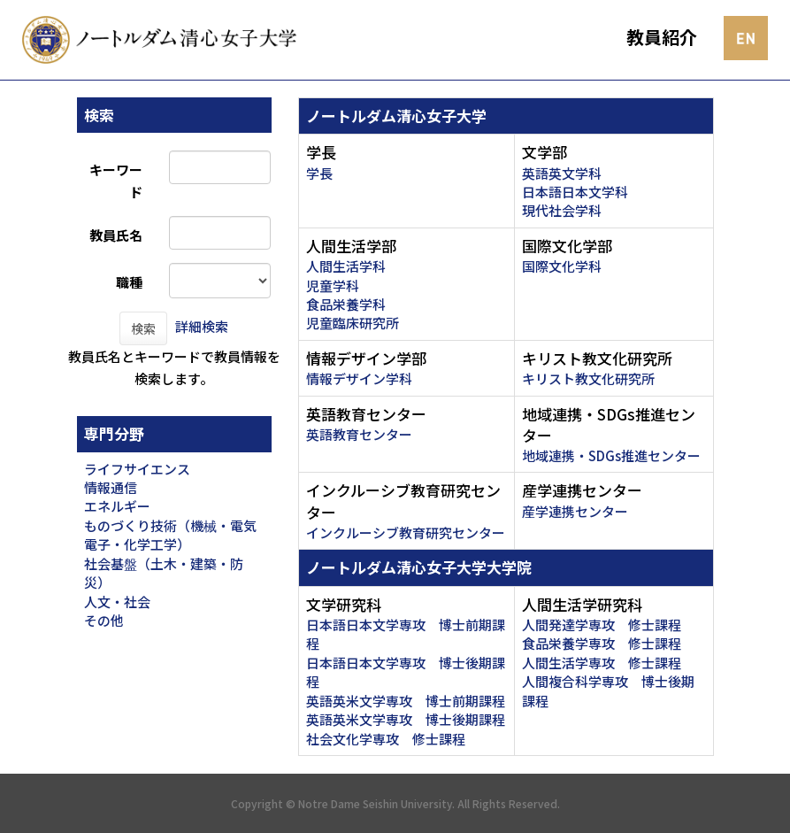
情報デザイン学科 (359, 378)
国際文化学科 (562, 266)
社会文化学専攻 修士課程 (385, 738)
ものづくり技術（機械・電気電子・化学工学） (170, 534)
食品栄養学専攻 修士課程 (601, 643)
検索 (143, 328)
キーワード (115, 180)
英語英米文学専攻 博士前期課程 (405, 700)
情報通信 (110, 487)
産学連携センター (575, 511)
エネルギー (117, 506)
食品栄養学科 (346, 304)
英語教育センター (359, 434)
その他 (104, 620)
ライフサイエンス (137, 468)
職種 (129, 282)
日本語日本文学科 (575, 191)
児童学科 (332, 285)
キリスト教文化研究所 (588, 378)
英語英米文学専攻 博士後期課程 (405, 719)
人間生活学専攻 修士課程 (601, 662)
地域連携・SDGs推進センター (611, 455)
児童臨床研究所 (352, 322)
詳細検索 (201, 326)
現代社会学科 (562, 210)
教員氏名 (115, 235)
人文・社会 (117, 601)
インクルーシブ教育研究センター (405, 532)
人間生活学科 (346, 266)
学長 (319, 173)
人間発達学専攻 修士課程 (601, 624)
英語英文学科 (562, 173)
